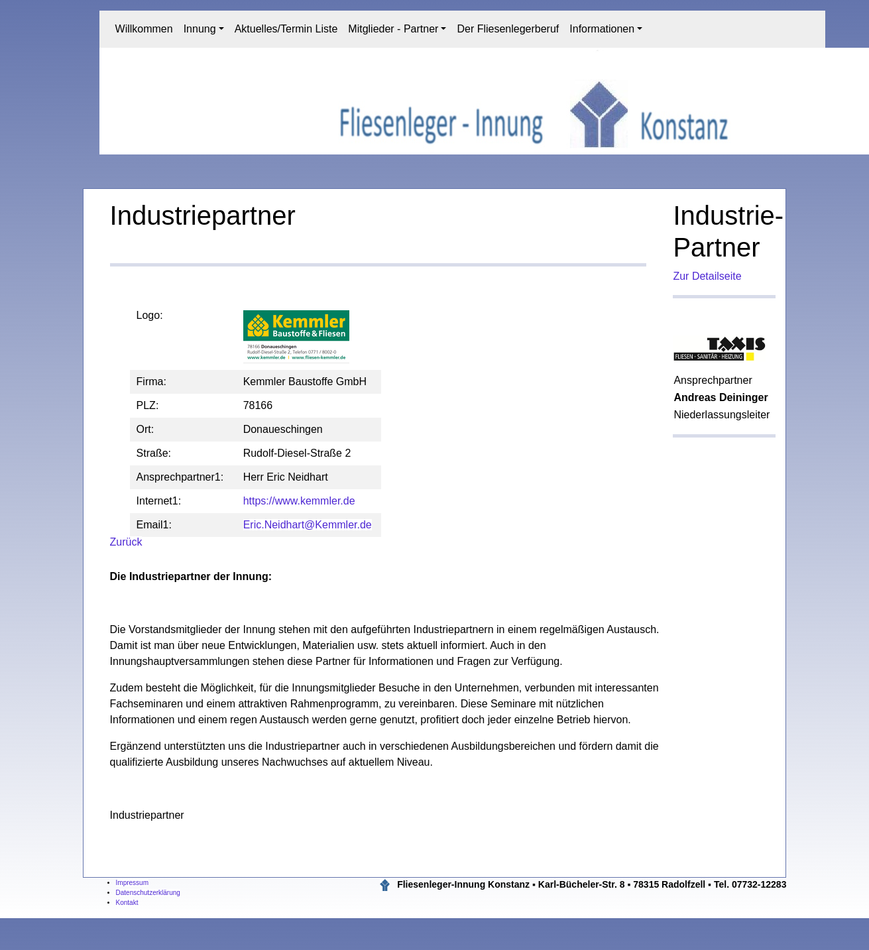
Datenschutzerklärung (148, 892)
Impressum (132, 882)
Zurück (126, 542)
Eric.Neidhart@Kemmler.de (307, 524)
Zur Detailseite (707, 276)
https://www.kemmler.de (299, 500)
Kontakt (127, 902)
